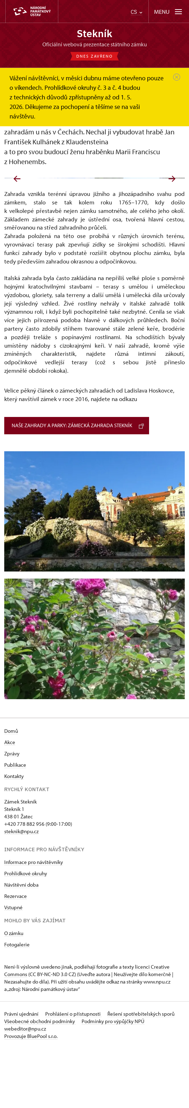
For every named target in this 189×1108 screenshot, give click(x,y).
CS (136, 11)
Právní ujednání (22, 1073)
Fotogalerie (17, 1004)
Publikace (15, 824)
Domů (11, 790)
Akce (9, 802)
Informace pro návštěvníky (33, 921)
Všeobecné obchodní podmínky (40, 1081)
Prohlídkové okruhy (25, 933)
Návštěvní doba (21, 944)
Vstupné (13, 967)
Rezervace (15, 955)
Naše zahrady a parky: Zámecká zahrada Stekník (78, 485)
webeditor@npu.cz (25, 1088)
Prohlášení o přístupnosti (73, 1073)
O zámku (13, 993)
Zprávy (11, 813)
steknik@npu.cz (21, 891)
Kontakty (14, 836)
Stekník (94, 33)
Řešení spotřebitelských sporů (141, 1073)
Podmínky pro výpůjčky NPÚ (113, 1081)
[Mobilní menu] (168, 11)
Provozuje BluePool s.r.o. (31, 1095)
